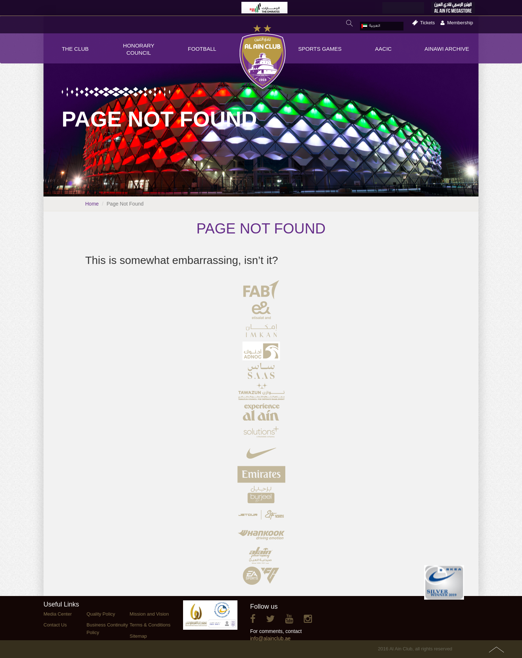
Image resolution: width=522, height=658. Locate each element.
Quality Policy (101, 614)
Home (92, 204)
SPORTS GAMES (320, 49)
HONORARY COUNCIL (138, 49)
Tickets (427, 22)
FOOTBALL (202, 49)
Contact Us (55, 625)
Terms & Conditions (150, 625)
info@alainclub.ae (270, 638)
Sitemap (138, 636)
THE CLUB (75, 49)
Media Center (58, 614)
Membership (460, 22)
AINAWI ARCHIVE (446, 49)
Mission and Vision (149, 614)
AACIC (383, 49)
